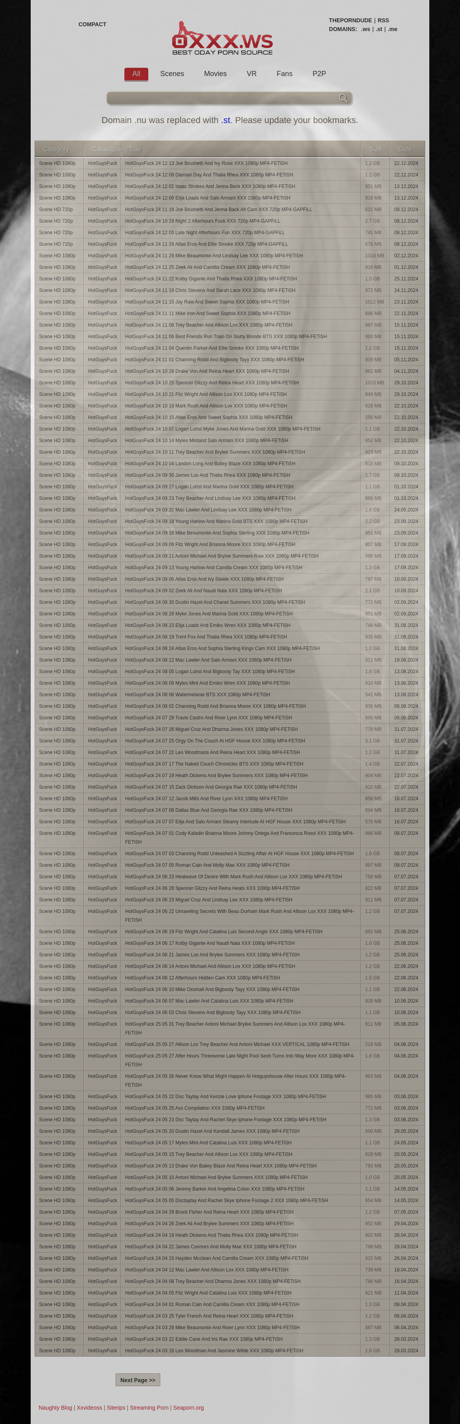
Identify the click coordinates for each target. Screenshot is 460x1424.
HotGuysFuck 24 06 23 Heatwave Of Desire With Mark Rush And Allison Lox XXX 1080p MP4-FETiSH (233, 876)
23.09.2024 (406, 521)
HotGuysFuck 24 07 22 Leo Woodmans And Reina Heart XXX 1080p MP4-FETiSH (212, 752)
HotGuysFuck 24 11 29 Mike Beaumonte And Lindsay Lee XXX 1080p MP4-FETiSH (214, 256)
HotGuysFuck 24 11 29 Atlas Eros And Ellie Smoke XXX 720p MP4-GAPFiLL (206, 244)
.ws (365, 29)
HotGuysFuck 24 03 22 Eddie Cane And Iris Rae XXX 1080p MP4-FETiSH (204, 1339)
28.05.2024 (406, 1131)
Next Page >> (137, 1380)
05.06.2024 (406, 1024)
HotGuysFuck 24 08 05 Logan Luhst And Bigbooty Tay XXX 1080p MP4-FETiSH (210, 671)
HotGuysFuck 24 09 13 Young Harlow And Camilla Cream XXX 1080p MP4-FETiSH (213, 567)
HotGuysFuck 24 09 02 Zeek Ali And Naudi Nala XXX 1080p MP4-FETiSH (203, 590)
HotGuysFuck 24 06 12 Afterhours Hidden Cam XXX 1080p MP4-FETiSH (202, 978)
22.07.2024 (406, 764)
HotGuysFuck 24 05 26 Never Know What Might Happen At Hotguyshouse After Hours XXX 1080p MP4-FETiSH (235, 1080)
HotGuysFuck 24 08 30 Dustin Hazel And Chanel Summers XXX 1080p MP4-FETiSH (215, 602)
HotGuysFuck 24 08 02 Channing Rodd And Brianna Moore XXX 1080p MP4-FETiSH (215, 706)
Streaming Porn (149, 1407)
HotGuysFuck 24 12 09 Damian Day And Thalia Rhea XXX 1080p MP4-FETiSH (209, 175)
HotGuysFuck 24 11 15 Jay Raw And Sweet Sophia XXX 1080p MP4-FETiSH (207, 302)
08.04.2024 (406, 1304)
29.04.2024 (406, 1223)
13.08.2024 (406, 671)
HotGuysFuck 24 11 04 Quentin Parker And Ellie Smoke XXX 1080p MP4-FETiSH (212, 348)
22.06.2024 (406, 966)
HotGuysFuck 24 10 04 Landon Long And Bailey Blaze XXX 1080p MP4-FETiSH (210, 463)
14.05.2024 (406, 1189)
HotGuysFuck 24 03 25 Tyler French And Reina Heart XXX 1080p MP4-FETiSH (209, 1316)
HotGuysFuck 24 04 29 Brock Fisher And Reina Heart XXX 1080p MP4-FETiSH (209, 1212)
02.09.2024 (406, 602)
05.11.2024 (406, 359)
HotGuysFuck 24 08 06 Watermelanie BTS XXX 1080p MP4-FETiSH (197, 694)
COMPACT (92, 24)
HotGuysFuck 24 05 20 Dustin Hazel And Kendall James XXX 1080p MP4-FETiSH (212, 1131)
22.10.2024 (406, 406)
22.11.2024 (406, 313)
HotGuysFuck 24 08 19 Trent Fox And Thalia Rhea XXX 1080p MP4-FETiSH (206, 637)
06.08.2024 (406, 706)
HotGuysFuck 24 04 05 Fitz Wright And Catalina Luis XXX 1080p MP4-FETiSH (208, 1293)
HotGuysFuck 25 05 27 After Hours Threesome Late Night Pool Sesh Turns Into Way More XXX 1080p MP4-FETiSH (240, 1060)
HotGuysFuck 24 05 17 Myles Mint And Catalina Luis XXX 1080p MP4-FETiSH (208, 1143)
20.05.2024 (406, 1154)
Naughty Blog (55, 1407)
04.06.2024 (406, 1044)
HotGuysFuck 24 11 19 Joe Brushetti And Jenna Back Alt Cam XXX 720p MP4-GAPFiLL (219, 209)
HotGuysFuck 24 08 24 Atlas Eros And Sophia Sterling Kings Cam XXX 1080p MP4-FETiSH (222, 648)
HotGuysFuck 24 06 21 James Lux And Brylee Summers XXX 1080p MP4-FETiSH (212, 955)
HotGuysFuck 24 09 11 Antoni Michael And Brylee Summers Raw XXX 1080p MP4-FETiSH (221, 556)
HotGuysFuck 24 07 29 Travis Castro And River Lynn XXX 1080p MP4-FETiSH (208, 718)
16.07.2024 (406, 798)
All (136, 74)
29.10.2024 (406, 383)
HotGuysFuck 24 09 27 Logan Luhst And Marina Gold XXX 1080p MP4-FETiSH (209, 487)
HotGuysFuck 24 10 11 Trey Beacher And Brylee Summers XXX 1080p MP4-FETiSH (215, 452)
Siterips (116, 1407)
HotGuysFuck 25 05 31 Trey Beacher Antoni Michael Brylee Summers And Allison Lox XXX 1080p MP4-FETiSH (235, 1028)
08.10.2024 (406, 475)
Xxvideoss (89, 1407)
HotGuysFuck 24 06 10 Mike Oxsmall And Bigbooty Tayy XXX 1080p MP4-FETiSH (212, 989)
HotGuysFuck (102, 163)
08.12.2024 (406, 209)
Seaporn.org (188, 1407)
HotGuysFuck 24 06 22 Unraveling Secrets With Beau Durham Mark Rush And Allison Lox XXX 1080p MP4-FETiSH (239, 916)
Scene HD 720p (56, 209)
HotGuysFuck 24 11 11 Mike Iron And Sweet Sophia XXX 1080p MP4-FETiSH (207, 313)
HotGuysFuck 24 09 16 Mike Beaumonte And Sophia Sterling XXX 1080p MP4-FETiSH (217, 533)
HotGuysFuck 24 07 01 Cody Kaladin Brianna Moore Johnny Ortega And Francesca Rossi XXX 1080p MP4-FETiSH (239, 838)
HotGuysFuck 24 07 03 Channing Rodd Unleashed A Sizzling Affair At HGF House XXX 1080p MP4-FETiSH (239, 853)
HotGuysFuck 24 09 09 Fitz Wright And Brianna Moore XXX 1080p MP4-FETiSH (210, 544)
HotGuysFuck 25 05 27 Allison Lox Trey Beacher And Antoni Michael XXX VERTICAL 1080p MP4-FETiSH (237, 1044)
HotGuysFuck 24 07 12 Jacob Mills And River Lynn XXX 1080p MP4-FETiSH (206, 798)
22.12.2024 (406, 163)
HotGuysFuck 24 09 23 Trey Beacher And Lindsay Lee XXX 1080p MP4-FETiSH (210, 498)
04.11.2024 (406, 371)
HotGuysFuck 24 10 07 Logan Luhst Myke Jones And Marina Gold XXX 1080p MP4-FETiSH (222, 429)
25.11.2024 (406, 279)
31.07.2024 (406, 729)
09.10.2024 (406, 463)
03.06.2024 (406, 1096)
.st (379, 29)
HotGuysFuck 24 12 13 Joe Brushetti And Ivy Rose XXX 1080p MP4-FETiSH (206, 163)
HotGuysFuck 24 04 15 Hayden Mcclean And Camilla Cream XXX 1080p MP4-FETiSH (217, 1258)
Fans (285, 74)
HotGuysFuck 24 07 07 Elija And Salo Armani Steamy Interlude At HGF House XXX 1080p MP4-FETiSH (235, 822)
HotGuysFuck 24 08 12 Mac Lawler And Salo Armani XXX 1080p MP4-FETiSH (208, 660)
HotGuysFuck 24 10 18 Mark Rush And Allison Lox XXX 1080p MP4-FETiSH (206, 406)
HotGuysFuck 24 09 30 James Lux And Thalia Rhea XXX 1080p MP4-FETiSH (207, 475)
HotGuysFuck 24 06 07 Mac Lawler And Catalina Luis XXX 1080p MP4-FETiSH (209, 1001)
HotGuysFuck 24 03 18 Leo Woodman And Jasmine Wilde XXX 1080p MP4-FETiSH (214, 1350)
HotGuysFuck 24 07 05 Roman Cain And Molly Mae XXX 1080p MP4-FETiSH (207, 865)
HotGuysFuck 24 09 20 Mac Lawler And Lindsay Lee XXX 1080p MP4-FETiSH (208, 510)
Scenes (172, 74)
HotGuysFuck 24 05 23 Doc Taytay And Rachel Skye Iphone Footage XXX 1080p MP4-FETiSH (225, 1119)
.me (392, 29)
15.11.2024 (406, 325)
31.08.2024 (406, 625)
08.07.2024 (406, 833)
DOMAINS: (343, 29)
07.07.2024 (406, 876)
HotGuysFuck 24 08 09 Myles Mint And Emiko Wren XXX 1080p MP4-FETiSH (207, 683)
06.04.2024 (406, 1316)
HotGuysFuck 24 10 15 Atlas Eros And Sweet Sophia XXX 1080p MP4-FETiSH (208, 417)
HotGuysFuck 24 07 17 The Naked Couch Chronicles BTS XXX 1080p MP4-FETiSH (214, 764)
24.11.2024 (406, 290)
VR (252, 74)
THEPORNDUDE (350, 20)
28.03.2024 (406, 1339)
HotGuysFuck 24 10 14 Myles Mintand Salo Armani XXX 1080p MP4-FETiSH (206, 440)
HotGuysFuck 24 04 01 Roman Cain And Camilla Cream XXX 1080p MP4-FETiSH (212, 1304)
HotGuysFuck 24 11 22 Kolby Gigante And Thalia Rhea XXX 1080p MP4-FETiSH (211, 279)
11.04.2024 (406, 1293)
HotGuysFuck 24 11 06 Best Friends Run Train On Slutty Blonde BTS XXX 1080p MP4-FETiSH (226, 336)
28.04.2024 (406, 1235)
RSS (383, 20)
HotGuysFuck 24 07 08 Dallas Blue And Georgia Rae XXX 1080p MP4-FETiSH (209, 810)
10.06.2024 (406, 1001)
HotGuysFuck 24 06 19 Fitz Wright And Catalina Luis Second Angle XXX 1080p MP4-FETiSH (223, 931)
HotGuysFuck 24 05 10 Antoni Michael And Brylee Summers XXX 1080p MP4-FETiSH (216, 1177)
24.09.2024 (406, 510)
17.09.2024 (406, 544)
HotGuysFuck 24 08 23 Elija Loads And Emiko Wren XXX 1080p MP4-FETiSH (208, 625)
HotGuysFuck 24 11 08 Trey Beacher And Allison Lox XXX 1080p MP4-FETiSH (209, 325)
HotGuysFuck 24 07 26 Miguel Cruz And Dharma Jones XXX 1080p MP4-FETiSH (211, 729)
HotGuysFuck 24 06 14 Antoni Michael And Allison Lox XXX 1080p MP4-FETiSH (210, 966)
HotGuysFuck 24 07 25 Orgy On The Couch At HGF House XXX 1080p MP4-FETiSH (215, 741)
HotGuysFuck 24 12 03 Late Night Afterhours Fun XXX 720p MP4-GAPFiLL (205, 232)
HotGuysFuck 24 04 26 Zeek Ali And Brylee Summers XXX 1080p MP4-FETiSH (209, 1223)
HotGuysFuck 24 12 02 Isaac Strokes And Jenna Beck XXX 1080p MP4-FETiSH (210, 186)
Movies (215, 74)
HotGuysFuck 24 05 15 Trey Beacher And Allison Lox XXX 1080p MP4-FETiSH (209, 1154)
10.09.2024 (406, 579)
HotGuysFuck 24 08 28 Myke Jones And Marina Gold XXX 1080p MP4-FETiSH (209, 614)
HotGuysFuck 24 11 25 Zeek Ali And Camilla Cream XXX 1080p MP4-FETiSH (207, 267)
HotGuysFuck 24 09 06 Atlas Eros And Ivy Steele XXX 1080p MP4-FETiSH (204, 579)
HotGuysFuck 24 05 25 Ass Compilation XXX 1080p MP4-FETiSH (195, 1108)
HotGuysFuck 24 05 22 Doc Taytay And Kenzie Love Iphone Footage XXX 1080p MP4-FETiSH (225, 1096)
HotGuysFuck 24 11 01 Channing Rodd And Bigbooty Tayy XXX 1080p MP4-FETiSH (214, 359)
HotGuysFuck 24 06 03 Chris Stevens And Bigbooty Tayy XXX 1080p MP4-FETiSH (213, 1012)
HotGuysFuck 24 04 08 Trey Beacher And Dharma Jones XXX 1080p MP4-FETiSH (213, 1281)
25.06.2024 (406, 931)
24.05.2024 (406, 1143)
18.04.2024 (406, 1270)
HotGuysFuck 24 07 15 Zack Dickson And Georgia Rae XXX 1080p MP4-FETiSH (211, 787)
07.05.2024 (406, 1212)
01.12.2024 (406, 267)
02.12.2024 (406, 256)
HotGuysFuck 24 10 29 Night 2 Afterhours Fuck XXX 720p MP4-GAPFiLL (203, 221)
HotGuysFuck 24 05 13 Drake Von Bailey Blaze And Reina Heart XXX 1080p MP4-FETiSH (220, 1166)
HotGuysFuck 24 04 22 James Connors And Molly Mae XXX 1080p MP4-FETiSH (211, 1247)
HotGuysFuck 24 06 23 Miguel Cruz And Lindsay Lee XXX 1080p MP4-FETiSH (209, 900)
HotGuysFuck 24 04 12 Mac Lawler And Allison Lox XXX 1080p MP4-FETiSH (207, 1270)
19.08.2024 (406, 660)
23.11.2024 (406, 302)
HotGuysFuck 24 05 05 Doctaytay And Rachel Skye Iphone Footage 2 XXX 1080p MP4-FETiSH (226, 1200)
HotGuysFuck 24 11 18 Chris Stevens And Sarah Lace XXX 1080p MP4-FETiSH (210, 290)
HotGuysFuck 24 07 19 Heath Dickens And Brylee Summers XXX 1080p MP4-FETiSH (216, 775)
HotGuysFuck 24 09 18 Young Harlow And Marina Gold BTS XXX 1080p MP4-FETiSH (216, 521)
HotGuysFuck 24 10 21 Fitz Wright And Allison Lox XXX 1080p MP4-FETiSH (206, 394)
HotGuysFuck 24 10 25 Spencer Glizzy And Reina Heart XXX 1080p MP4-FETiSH (212, 383)
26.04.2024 (406, 1258)
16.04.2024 (406, 1281)
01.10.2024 (406, 487)
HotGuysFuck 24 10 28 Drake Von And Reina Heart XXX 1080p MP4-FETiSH (207, 371)
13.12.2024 (406, 186)
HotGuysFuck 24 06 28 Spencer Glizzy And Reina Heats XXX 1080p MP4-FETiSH (212, 888)
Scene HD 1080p (57, 163)
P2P (319, 74)
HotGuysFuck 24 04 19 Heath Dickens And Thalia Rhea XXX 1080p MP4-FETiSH (211, 1235)
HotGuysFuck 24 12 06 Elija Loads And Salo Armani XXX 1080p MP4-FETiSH (207, 198)
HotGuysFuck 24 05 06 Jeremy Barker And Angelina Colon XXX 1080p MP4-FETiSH (215, 1189)
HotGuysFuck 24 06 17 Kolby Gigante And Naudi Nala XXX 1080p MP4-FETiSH (210, 943)
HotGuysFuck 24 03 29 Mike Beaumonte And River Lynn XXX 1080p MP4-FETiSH (212, 1327)
